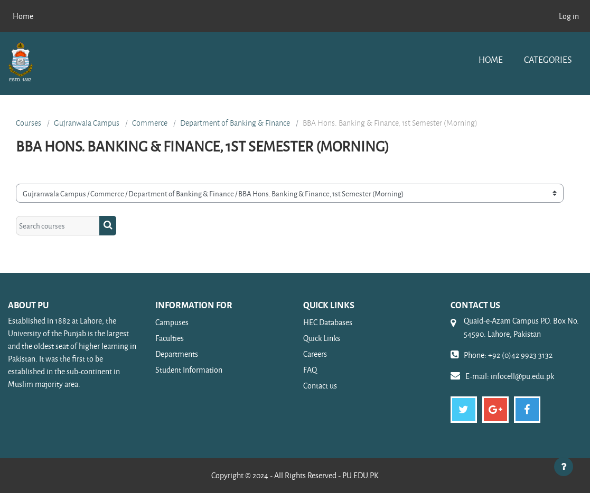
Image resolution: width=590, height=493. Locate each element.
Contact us (320, 385)
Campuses (172, 322)
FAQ (310, 369)
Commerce (149, 123)
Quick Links (321, 338)
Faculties (169, 338)
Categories (548, 59)
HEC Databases (327, 322)
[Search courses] (58, 225)
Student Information (188, 369)
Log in (569, 16)
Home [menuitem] (23, 16)
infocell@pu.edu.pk (522, 376)
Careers (315, 353)
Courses (28, 123)
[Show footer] (563, 466)
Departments (176, 353)
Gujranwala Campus (86, 123)
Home (491, 59)
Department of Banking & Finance (235, 123)
